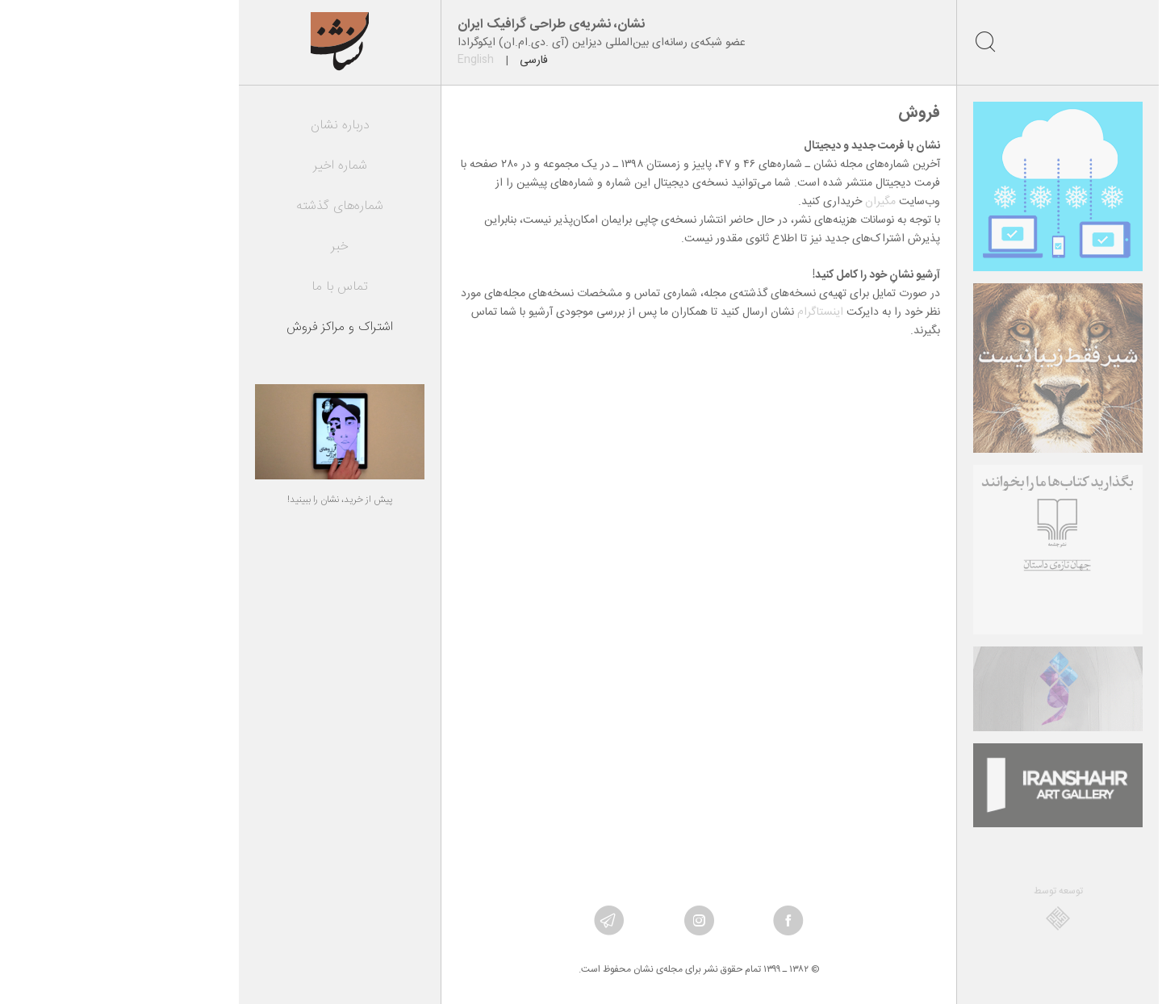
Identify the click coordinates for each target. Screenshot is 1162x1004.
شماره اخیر (222, 166)
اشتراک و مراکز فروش (222, 327)
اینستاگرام (702, 312)
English (358, 59)
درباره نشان (222, 125)
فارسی (416, 60)
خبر (222, 246)
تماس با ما (222, 287)
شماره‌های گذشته (221, 206)
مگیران (762, 201)
